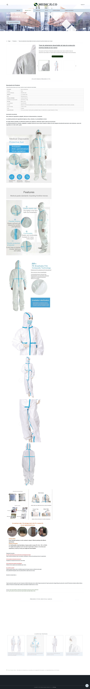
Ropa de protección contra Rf (62, 583)
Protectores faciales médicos (73, 583)
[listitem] (45, 65)
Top (87, 685)
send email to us (57, 56)
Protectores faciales (13, 584)
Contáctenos (56, 14)
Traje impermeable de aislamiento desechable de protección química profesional (24, 589)
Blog (46, 14)
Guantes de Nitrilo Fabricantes (27, 583)
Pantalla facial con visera (33, 584)
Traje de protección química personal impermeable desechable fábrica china (21, 590)
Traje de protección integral (51, 583)
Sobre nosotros (69, 14)
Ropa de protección (42, 583)
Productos (28, 14)
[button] (7, 5)
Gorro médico (35, 583)
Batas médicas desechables (23, 584)
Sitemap (54, 687)
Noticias (38, 14)
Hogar (18, 14)
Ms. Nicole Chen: (11, 673)
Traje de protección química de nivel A (13, 583)
